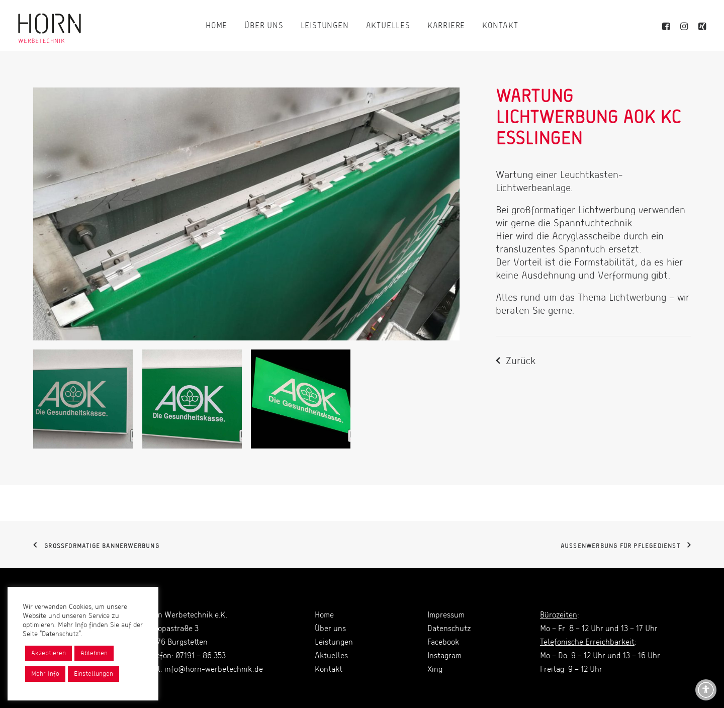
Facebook (443, 643)
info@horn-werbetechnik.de (213, 670)
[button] (667, 26)
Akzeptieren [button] (48, 653)
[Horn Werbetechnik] (49, 26)
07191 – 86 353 (200, 656)
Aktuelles (388, 26)
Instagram (444, 656)
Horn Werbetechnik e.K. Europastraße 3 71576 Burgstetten (186, 629)
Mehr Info (45, 674)
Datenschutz (449, 629)
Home (216, 26)
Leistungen (325, 26)
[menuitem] (216, 26)
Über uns (263, 26)
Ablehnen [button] (94, 653)
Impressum (446, 615)
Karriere (446, 26)
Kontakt (500, 26)
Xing (434, 670)
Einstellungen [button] (93, 674)
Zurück (520, 362)
